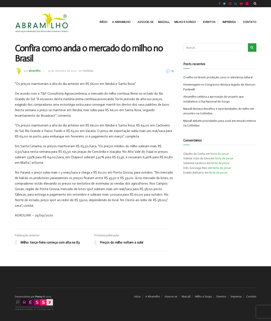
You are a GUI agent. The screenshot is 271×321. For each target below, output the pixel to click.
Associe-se (145, 22)
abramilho (35, 70)
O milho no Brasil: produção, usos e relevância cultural (218, 77)
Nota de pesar (220, 154)
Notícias (88, 70)
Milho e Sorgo (185, 22)
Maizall (164, 22)
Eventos (209, 22)
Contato (249, 22)
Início (103, 22)
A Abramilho (121, 22)
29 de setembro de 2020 (62, 70)
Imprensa (229, 22)
